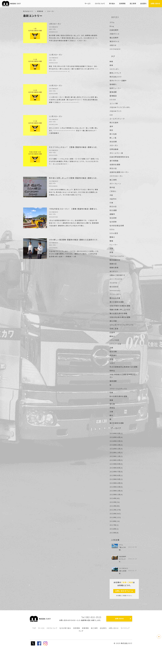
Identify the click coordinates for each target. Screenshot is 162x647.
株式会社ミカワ (28, 11)
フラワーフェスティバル (118, 389)
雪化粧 (112, 404)
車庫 (111, 400)
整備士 (112, 237)
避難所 (112, 214)
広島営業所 (114, 30)
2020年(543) (115, 514)
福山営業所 (114, 38)
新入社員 (113, 134)
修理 (111, 252)
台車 (111, 249)
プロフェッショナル (117, 256)
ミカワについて (52, 628)
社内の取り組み (65, 628)
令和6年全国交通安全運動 (120, 317)
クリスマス (113, 283)
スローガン (114, 146)
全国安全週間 (115, 165)
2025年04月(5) (116, 483)
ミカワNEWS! (115, 49)
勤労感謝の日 (115, 260)
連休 (111, 126)
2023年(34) (115, 502)
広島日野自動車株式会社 (119, 157)
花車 (111, 393)
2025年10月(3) (116, 460)
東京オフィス (114, 42)
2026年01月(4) (116, 449)
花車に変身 (114, 329)
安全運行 (113, 355)
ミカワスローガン (116, 176)
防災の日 (113, 207)
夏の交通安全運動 (117, 302)
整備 (111, 241)
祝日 (111, 130)
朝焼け (112, 336)
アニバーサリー (115, 294)
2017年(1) (114, 525)
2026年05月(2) (116, 434)
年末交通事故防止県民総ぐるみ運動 (124, 367)
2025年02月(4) (116, 491)
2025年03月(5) (116, 487)
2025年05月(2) (116, 479)
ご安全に (113, 191)
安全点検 (113, 352)
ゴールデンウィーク (117, 119)
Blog (112, 26)
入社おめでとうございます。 (120, 107)
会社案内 (103, 628)
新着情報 (85, 628)
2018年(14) (115, 521)
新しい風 (113, 138)
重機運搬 (113, 92)
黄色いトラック (115, 73)
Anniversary (115, 291)
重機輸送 (113, 96)
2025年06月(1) (116, 476)
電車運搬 (113, 381)
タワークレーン (115, 184)
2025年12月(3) (116, 453)
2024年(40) (115, 498)
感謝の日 (113, 264)
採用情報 (76, 628)
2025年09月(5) (116, 464)
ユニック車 (114, 104)
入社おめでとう (115, 111)
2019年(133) (115, 518)
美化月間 (113, 321)
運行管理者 (114, 161)
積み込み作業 (115, 298)
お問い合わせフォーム (124, 591)
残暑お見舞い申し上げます (120, 310)
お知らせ (113, 45)
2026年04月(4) (116, 437)
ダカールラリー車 (116, 153)
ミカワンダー (114, 69)
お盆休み (113, 199)
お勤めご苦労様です (117, 275)
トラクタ (113, 100)
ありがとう (114, 271)
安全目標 (113, 142)
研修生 (112, 371)
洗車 (111, 359)
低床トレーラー (115, 88)
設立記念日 (114, 287)
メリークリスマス (116, 279)
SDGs (112, 229)
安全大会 (113, 168)
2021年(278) (115, 510)
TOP (34, 628)
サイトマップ (125, 628)
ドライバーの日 (115, 344)
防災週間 (113, 210)
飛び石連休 (114, 123)
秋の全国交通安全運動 (118, 396)
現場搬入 (113, 84)
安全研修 (113, 218)
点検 (111, 348)
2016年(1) (114, 529)
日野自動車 (114, 149)
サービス (41, 628)
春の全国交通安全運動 (118, 313)
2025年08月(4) (116, 468)
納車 (111, 62)
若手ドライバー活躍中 (118, 81)
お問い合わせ (114, 628)
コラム (112, 22)
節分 (111, 415)
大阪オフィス (114, 34)
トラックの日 (114, 340)
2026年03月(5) (116, 441)
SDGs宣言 (114, 233)
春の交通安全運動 (117, 423)
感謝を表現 (114, 268)
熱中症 (112, 188)
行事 (111, 203)
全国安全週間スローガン (119, 172)
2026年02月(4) (116, 445)
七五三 (112, 363)
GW (111, 115)
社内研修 (113, 222)
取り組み (112, 4)
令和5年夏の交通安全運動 (120, 306)
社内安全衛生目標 (117, 226)
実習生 (112, 408)
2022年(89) (115, 506)
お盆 (111, 195)
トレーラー (114, 245)
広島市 (112, 333)
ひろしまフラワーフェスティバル (122, 325)
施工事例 (113, 180)
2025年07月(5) (116, 472)
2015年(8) (114, 533)
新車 (111, 65)
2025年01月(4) (116, 495)
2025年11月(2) (116, 456)
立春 (111, 412)
